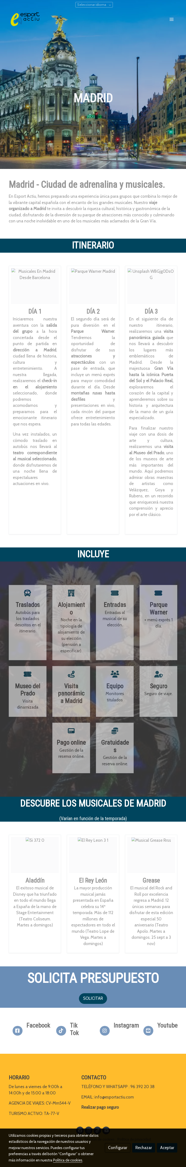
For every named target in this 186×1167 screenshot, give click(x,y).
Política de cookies (67, 1160)
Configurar (117, 1147)
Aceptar (167, 1147)
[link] (25, 19)
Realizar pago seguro (100, 1107)
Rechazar (143, 1147)
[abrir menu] (171, 19)
